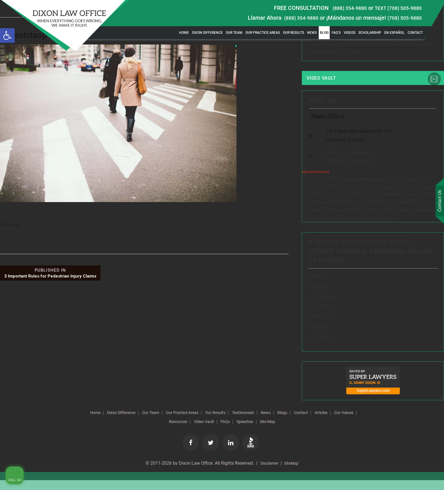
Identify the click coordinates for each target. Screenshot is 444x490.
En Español (394, 33)
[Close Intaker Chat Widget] (425, 310)
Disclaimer (268, 473)
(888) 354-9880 (342, 8)
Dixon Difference (207, 33)
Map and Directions (315, 182)
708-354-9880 (359, 162)
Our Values (324, 345)
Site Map (306, 430)
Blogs (323, 421)
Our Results (293, 33)
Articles (320, 296)
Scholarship (369, 33)
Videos (349, 33)
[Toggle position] (413, 310)
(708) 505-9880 (402, 17)
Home (184, 33)
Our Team (234, 33)
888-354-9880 (359, 170)
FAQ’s (336, 33)
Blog (324, 33)
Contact (415, 33)
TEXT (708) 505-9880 (395, 8)
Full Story (351, 52)
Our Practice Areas (263, 33)
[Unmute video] (344, 310)
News (312, 33)
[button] (7, 35)
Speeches (323, 335)
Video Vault (326, 80)
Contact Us (438, 202)
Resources (323, 325)
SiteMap (293, 473)
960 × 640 (10, 226)
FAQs (318, 286)
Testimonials (326, 305)
